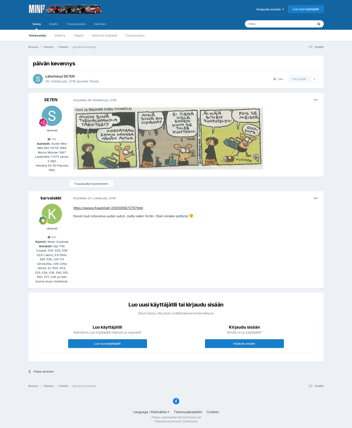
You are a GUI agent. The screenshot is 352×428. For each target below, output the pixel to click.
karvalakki (51, 198)
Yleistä (94, 81)
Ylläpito (78, 35)
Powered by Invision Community (176, 421)
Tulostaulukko (135, 35)
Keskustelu (37, 35)
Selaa (36, 26)
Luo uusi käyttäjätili (306, 9)
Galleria (59, 35)
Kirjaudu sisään (270, 9)
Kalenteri (100, 24)
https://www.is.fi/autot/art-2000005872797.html (108, 208)
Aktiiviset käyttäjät (104, 35)
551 (52, 237)
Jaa (278, 79)
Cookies (213, 412)
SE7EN (69, 76)
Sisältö (53, 24)
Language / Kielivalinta (151, 412)
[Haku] (268, 23)
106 (52, 139)
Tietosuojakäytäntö (188, 412)
